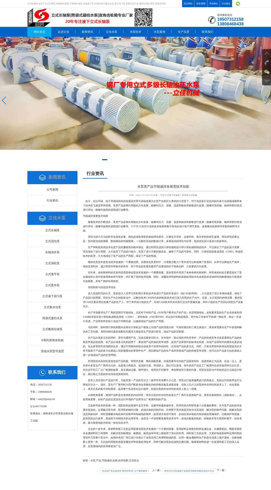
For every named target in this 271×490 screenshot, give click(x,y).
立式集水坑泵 (52, 307)
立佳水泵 (111, 31)
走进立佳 (63, 31)
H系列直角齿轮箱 (52, 340)
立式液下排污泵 (52, 296)
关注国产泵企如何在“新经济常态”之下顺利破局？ (125, 471)
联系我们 (207, 31)
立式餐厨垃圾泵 (52, 329)
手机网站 (213, 3)
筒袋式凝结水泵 (52, 318)
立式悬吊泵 (52, 285)
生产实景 (183, 31)
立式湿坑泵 (52, 241)
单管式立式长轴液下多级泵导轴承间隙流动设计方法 (189, 471)
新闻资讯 (87, 31)
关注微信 (226, 3)
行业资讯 (52, 200)
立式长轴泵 (52, 230)
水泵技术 (135, 31)
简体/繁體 (200, 3)
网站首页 (39, 31)
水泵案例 (159, 31)
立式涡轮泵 (52, 263)
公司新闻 (52, 189)
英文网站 (188, 3)
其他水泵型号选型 (52, 351)
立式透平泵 (52, 274)
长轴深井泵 (52, 252)
